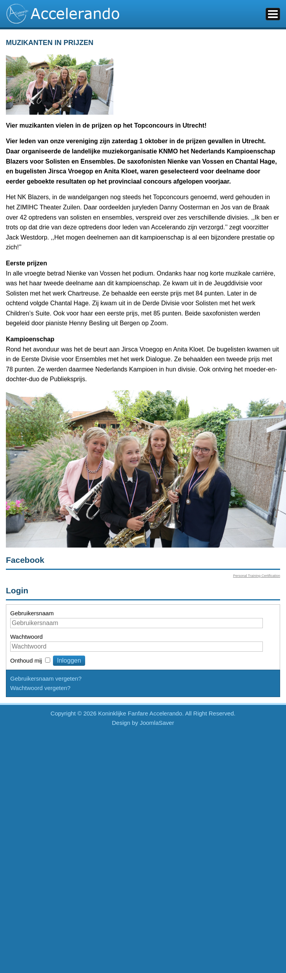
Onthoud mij (26, 660)
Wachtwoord (26, 636)
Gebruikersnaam (32, 613)
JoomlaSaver (157, 722)
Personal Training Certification (256, 576)
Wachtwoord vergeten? (40, 688)
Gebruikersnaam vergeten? (46, 678)
